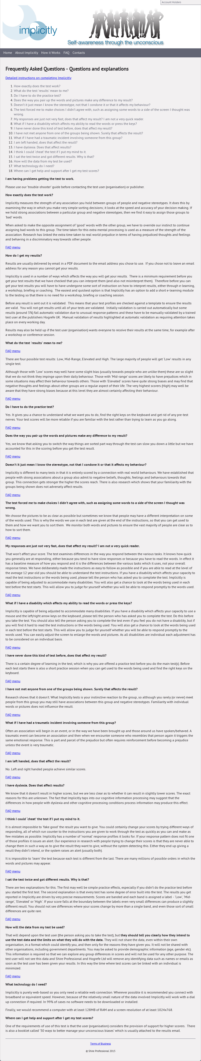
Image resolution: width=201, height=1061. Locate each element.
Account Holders (171, 2)
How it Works (50, 53)
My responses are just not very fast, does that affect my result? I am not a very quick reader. (79, 119)
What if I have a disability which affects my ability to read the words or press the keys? (75, 124)
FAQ (66, 53)
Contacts (79, 53)
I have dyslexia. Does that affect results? (42, 147)
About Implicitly (26, 53)
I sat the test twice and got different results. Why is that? (54, 157)
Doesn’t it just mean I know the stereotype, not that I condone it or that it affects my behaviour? (82, 105)
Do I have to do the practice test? (37, 96)
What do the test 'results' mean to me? (41, 91)
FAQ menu (12, 247)
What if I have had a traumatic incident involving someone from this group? (68, 138)
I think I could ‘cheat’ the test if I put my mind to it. (50, 152)
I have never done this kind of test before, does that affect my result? (63, 128)
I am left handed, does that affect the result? (45, 142)
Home (7, 53)
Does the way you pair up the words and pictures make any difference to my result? (73, 100)
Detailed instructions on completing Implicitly (38, 78)
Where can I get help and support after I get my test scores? (56, 171)
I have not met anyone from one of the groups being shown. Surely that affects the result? (78, 133)
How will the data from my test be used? (43, 161)
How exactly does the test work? (37, 86)
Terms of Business (100, 1043)
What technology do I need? (34, 166)
